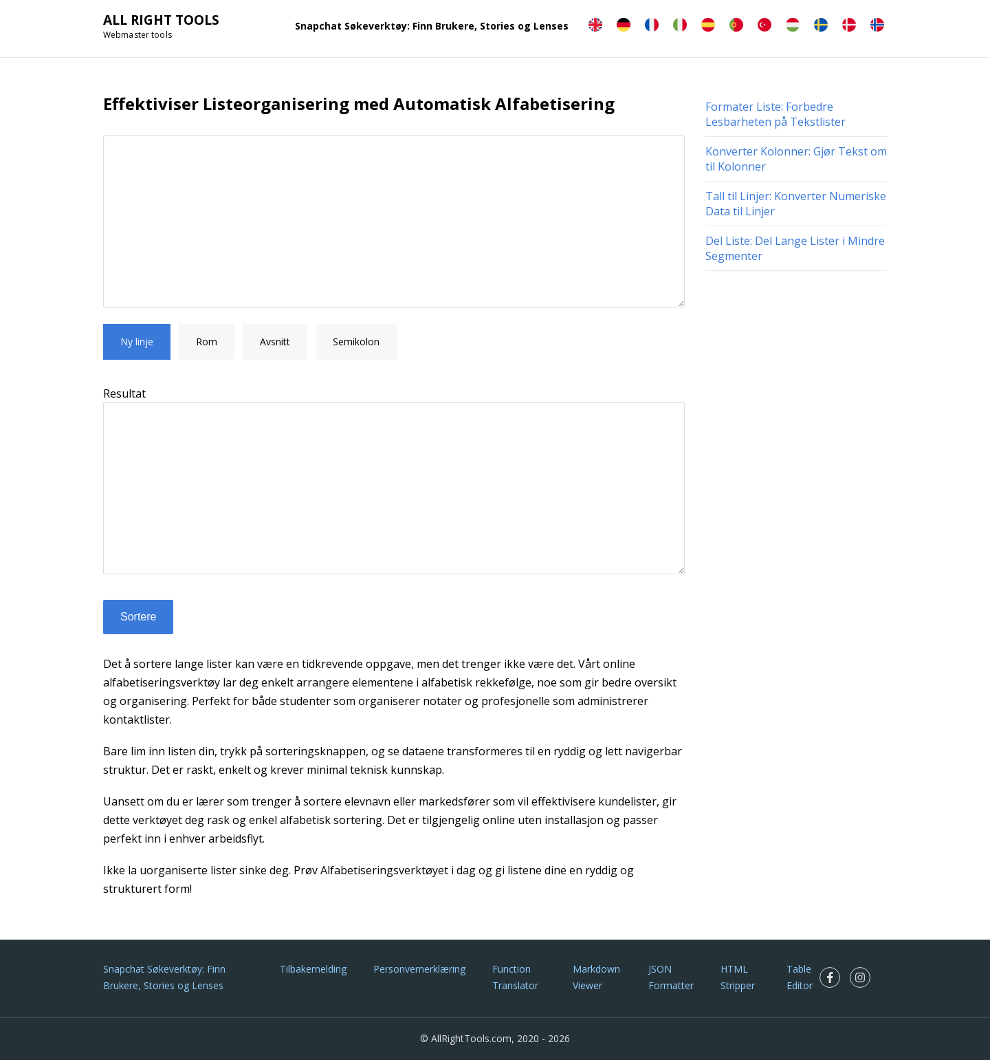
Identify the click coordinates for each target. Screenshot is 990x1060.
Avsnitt (275, 341)
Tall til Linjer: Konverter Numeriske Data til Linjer (795, 203)
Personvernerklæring (419, 968)
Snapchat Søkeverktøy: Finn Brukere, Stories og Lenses (432, 25)
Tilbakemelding (313, 968)
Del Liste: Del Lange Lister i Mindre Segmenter (795, 248)
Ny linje (136, 341)
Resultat (124, 393)
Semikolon (356, 341)
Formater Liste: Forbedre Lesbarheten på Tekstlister (775, 114)
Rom (206, 341)
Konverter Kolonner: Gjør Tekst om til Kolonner (796, 159)
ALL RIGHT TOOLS (161, 20)
